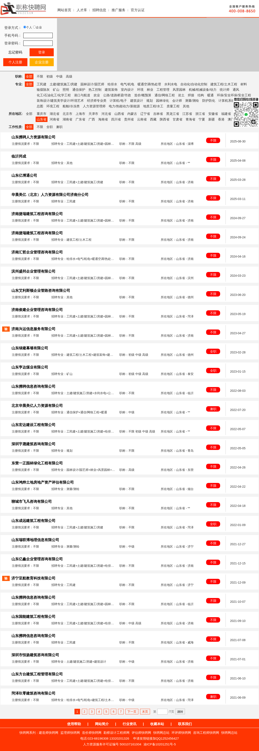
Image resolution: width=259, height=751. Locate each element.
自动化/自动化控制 (193, 84)
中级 (59, 76)
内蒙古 (132, 114)
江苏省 (187, 114)
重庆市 (41, 114)
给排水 (112, 84)
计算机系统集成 (229, 100)
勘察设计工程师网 (117, 732)
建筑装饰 (111, 89)
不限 (40, 76)
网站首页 (64, 10)
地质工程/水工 (153, 106)
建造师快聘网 (48, 732)
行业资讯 (129, 724)
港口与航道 (82, 95)
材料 (243, 84)
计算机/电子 (118, 100)
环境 (140, 89)
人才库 (82, 10)
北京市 (67, 114)
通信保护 (78, 89)
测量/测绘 (192, 100)
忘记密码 (15, 52)
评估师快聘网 (141, 732)
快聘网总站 (161, 732)
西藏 (153, 119)
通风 (236, 89)
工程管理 (162, 89)
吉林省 (158, 114)
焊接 (191, 95)
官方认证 (138, 10)
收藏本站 (157, 724)
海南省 (103, 119)
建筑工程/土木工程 (223, 84)
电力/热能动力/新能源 (124, 106)
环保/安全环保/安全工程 (234, 95)
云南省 (142, 119)
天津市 (93, 114)
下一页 (131, 711)
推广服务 (118, 10)
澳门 (231, 119)
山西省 (119, 114)
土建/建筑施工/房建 (63, 84)
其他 (186, 106)
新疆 (211, 119)
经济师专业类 (96, 100)
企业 (37, 27)
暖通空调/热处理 (149, 84)
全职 (49, 127)
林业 (150, 89)
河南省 (54, 119)
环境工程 (52, 106)
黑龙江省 (172, 114)
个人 (27, 27)
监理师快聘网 (70, 732)
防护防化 (208, 100)
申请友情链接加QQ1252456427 (156, 738)
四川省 (116, 119)
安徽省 (213, 114)
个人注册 (15, 62)
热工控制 (94, 89)
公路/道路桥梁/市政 (117, 95)
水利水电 (170, 84)
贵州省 (129, 119)
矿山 (56, 89)
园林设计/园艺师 (92, 84)
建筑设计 (136, 100)
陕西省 (164, 119)
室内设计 (127, 89)
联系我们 (185, 724)
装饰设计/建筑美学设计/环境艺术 (60, 100)
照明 (66, 89)
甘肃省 (177, 119)
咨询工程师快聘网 (206, 732)
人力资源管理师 (94, 106)
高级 (69, 76)
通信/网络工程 (165, 95)
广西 (91, 119)
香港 (221, 119)
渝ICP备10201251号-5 (160, 744)
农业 (96, 95)
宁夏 (202, 119)
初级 (49, 76)
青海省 (190, 119)
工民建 (41, 84)
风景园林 (179, 89)
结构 (200, 95)
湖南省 (67, 119)
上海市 (80, 114)
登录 (41, 52)
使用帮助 (74, 724)
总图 (40, 106)
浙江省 (200, 114)
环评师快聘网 (181, 732)
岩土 (181, 95)
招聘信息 (99, 10)
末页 (145, 711)
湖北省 (54, 114)
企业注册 (42, 62)
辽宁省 (145, 114)
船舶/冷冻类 (71, 106)
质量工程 (173, 106)
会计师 (177, 100)
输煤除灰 (43, 89)
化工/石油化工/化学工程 (54, 95)
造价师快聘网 (91, 732)
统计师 (224, 89)
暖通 (210, 95)
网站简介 (102, 724)
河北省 (106, 114)
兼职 (59, 127)
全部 (29, 76)
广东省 (80, 119)
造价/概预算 (142, 95)
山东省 (41, 119)
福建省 (226, 114)
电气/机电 (127, 84)
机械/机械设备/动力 (202, 89)
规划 (149, 100)
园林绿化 (162, 100)
